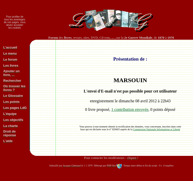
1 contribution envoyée (130, 109)
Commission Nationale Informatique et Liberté (156, 129)
